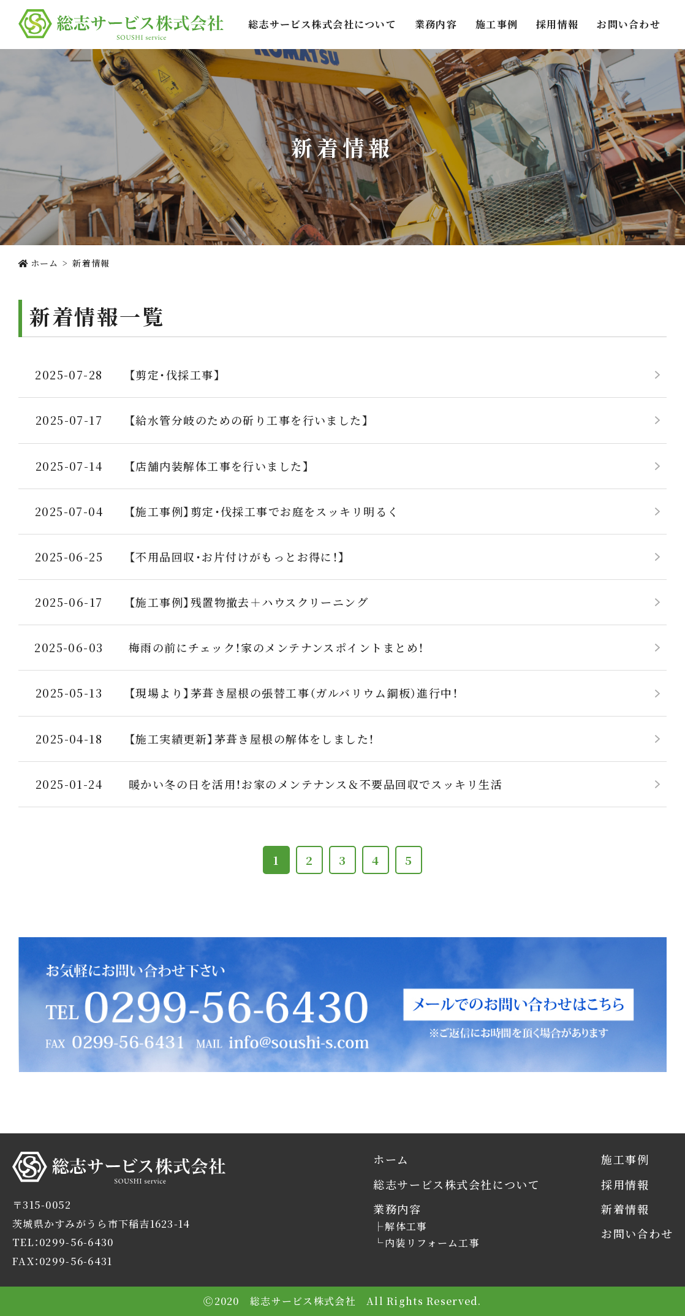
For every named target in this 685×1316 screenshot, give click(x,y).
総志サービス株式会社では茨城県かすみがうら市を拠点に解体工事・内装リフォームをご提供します (121, 24)
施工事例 (496, 24)
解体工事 (406, 1226)
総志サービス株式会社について (322, 24)
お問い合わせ (628, 24)
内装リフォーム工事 (432, 1243)
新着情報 (625, 1209)
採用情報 (557, 24)
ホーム (391, 1159)
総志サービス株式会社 (65, 1183)
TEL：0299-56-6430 (62, 1242)
